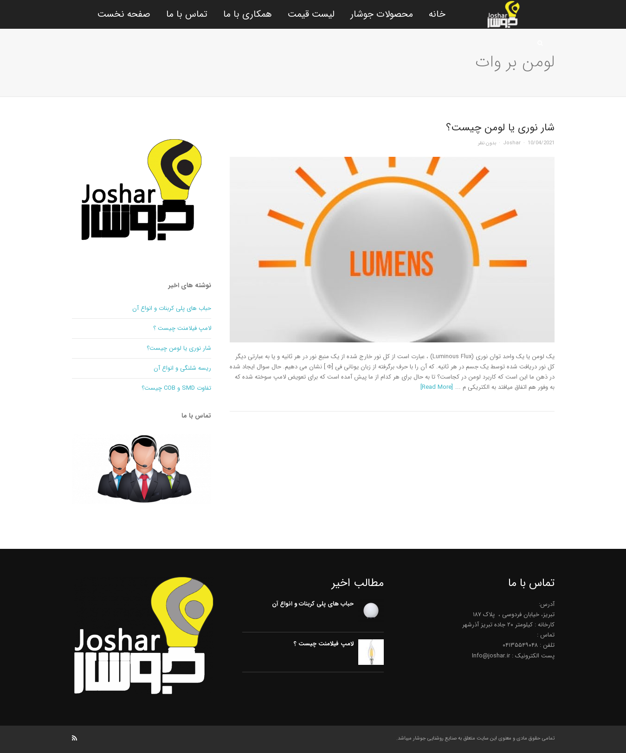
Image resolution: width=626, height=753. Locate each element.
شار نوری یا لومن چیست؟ (500, 127)
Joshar (512, 143)
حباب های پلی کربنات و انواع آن (171, 308)
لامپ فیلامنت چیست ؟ (182, 328)
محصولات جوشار (381, 14)
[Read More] (436, 387)
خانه (437, 14)
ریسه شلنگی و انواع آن (182, 368)
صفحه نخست (123, 14)
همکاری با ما (247, 14)
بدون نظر (487, 143)
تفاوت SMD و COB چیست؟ (176, 388)
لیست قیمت (311, 14)
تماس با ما (186, 14)
